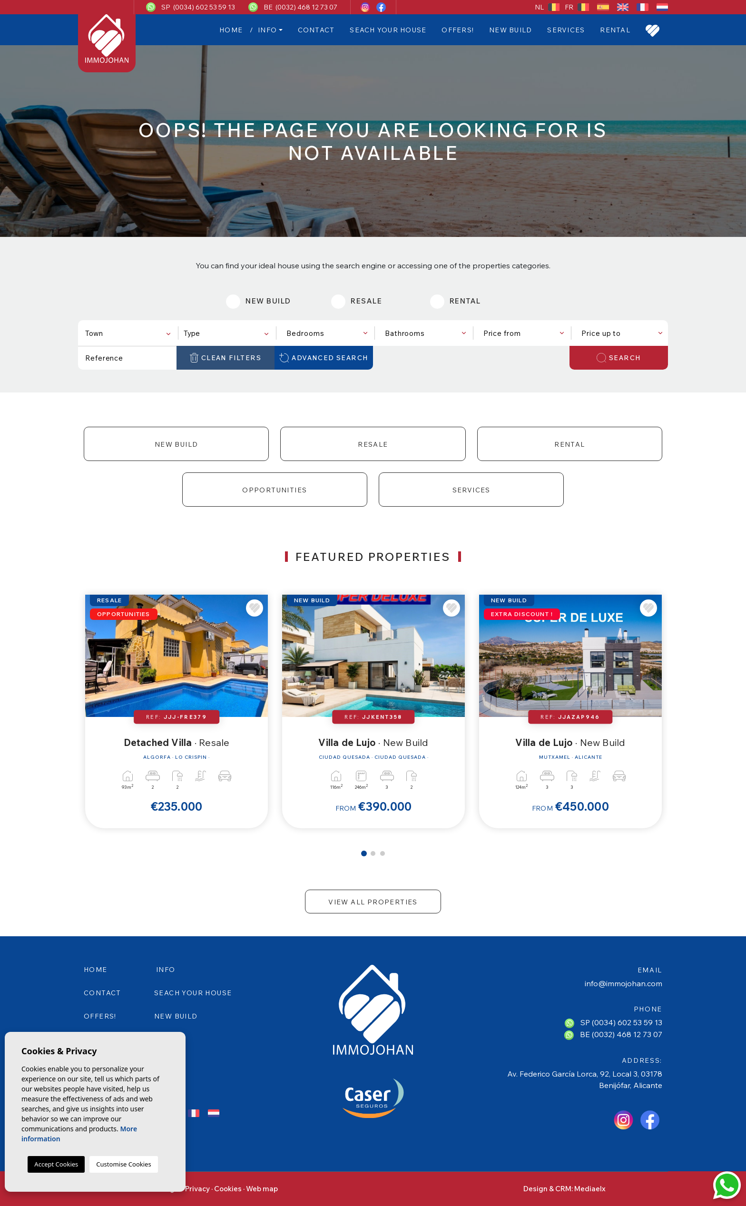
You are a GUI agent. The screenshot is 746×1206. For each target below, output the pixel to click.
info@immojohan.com (623, 983)
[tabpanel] (176, 711)
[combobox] (127, 333)
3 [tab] (382, 853)
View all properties (373, 902)
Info (267, 30)
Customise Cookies (123, 1164)
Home (231, 30)
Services (566, 30)
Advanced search (324, 358)
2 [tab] (373, 853)
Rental (615, 30)
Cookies (228, 1188)
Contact (316, 30)
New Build (510, 30)
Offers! (458, 30)
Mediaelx (590, 1188)
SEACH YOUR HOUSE (388, 30)
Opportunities (274, 490)
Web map (262, 1188)
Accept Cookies (56, 1164)
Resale (373, 444)
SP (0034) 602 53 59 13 (198, 7)
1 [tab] (364, 853)
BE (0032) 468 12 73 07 (300, 7)
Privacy (197, 1188)
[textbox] (129, 333)
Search (619, 358)
